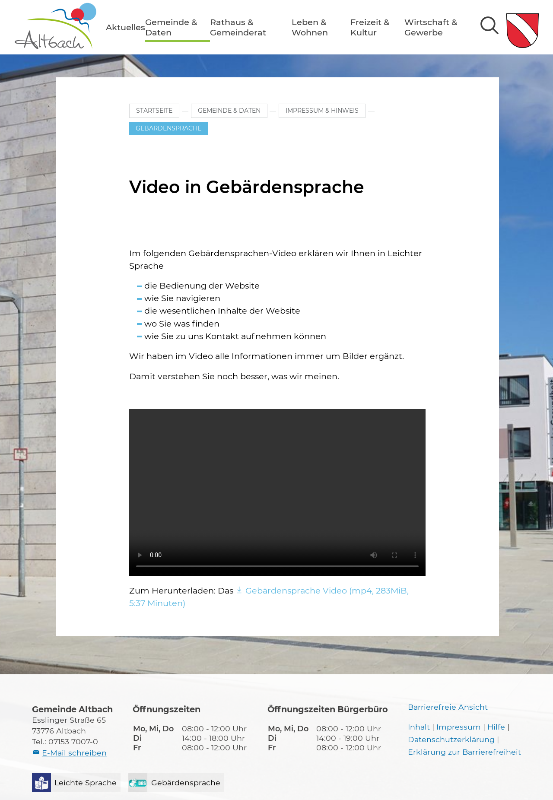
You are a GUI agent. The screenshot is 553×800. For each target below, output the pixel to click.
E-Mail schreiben (74, 752)
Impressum (458, 726)
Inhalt (419, 726)
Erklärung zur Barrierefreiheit (464, 751)
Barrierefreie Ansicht (448, 706)
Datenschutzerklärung (451, 739)
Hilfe (496, 726)
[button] (125, 27)
